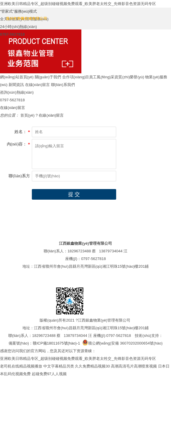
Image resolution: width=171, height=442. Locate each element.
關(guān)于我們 (48, 77)
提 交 (74, 194)
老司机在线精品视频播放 (21, 366)
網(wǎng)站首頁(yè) (17, 77)
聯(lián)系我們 (63, 84)
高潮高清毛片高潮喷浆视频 (134, 366)
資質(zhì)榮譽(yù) (129, 77)
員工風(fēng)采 (101, 77)
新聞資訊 (16, 84)
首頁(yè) (27, 115)
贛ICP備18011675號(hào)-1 (56, 343)
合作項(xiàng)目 (75, 77)
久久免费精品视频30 (92, 366)
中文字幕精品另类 (58, 366)
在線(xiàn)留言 (37, 84)
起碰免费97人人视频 (49, 374)
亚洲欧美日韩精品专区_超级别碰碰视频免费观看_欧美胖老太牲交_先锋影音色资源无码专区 (78, 3)
